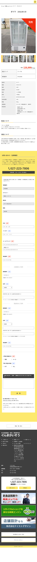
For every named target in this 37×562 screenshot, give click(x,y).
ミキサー (18, 458)
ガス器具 (16, 456)
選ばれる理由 (5, 441)
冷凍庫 (21, 458)
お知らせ (4, 443)
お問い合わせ (12, 488)
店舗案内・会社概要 (18, 441)
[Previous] (2, 58)
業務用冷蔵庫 (20, 447)
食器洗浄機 (21, 454)
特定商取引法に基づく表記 (18, 534)
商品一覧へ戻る (18, 426)
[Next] (35, 58)
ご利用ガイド (5, 439)
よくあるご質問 (17, 443)
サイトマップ (28, 443)
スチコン (20, 456)
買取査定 (25, 488)
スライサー (20, 459)
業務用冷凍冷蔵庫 (17, 445)
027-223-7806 (18, 168)
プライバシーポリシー (7, 400)
